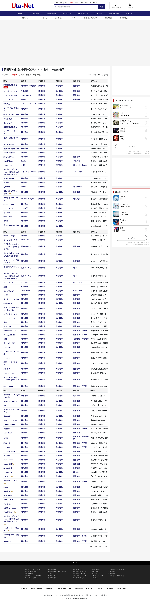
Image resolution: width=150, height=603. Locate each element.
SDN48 (122, 131)
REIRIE (122, 230)
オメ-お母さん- (125, 105)
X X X (122, 113)
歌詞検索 (36, 14)
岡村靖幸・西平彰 (80, 330)
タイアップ (93, 2)
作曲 (76, 2)
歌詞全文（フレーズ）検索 (33, 576)
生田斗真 (24, 91)
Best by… (123, 129)
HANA (122, 139)
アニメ (74, 18)
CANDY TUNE (125, 207)
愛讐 (121, 228)
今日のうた (43, 18)
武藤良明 (76, 99)
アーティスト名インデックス (33, 569)
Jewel (23, 187)
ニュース (94, 574)
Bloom (122, 136)
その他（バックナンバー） (116, 576)
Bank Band (25, 291)
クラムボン (25, 282)
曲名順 (28, 75)
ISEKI (23, 165)
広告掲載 (110, 588)
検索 (102, 7)
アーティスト (58, 2)
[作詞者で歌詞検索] (76, 6)
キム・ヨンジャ (125, 108)
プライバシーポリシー (63, 588)
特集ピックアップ (90, 18)
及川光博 (24, 286)
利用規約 (49, 588)
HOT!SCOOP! (125, 204)
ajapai (75, 268)
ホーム (20, 14)
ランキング (67, 14)
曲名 (66, 2)
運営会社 (24, 588)
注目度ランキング (78, 578)
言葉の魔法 (108, 18)
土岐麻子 (24, 208)
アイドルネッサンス (28, 172)
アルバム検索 (29, 574)
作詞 (71, 2)
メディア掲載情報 (36, 588)
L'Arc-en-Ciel (124, 115)
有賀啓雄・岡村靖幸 (80, 339)
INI (121, 199)
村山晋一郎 (77, 187)
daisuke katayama (28, 199)
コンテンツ (99, 588)
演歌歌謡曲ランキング (79, 571)
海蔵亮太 (24, 99)
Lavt (121, 222)
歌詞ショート (27, 18)
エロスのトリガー (126, 121)
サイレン (123, 220)
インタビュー (59, 18)
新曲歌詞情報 (51, 14)
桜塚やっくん (26, 246)
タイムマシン (98, 14)
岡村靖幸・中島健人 (28, 86)
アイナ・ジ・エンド (28, 103)
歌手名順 (36, 75)
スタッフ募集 (121, 588)
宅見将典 (76, 199)
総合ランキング (77, 569)
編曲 (81, 2)
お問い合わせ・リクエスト (83, 588)
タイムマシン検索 (30, 578)
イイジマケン (78, 172)
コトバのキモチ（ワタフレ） (117, 569)
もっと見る (131, 146)
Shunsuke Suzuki (80, 165)
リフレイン (124, 212)
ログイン (130, 7)
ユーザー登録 (116, 7)
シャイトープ (124, 214)
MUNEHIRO (25, 240)
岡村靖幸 (41, 86)
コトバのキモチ (82, 14)
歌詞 (86, 2)
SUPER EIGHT (27, 95)
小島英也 (76, 161)
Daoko (23, 161)
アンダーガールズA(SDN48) (130, 123)
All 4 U (122, 196)
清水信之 (76, 433)
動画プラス (130, 14)
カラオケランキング (79, 574)
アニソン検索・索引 (31, 571)
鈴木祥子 (24, 396)
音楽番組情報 (114, 14)
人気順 (21, 75)
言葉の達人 (124, 18)
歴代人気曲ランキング (79, 576)
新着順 (14, 75)
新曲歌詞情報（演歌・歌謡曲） (57, 571)
